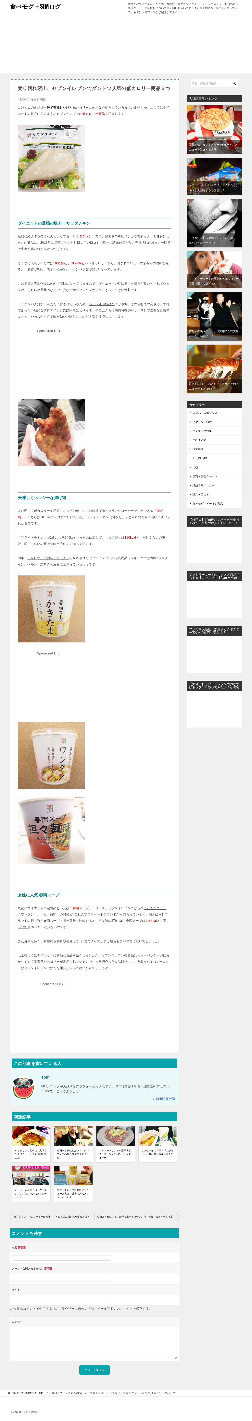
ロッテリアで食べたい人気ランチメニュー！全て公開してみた (31, 1154)
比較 (195, 467)
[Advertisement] (126, 45)
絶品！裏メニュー (204, 485)
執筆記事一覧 (165, 1098)
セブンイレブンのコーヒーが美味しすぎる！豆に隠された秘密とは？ (51, 1216)
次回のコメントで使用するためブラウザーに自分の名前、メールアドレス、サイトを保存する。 (82, 1308)
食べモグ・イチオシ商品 (32, 99)
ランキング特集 (202, 430)
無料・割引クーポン (205, 476)
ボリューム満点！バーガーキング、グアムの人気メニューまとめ (31, 1194)
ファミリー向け (202, 421)
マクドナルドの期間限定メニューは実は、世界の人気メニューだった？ (73, 1194)
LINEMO (201, 458)
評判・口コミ (201, 494)
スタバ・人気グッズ (205, 412)
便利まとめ (199, 439)
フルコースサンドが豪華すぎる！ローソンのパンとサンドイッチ (115, 1154)
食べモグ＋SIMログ (35, 6)
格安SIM (198, 449)
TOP (27, 1393)
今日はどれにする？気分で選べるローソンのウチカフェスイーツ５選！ (136, 1216)
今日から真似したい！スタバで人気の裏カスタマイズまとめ (73, 1154)
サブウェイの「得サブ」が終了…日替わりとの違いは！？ (157, 1152)
